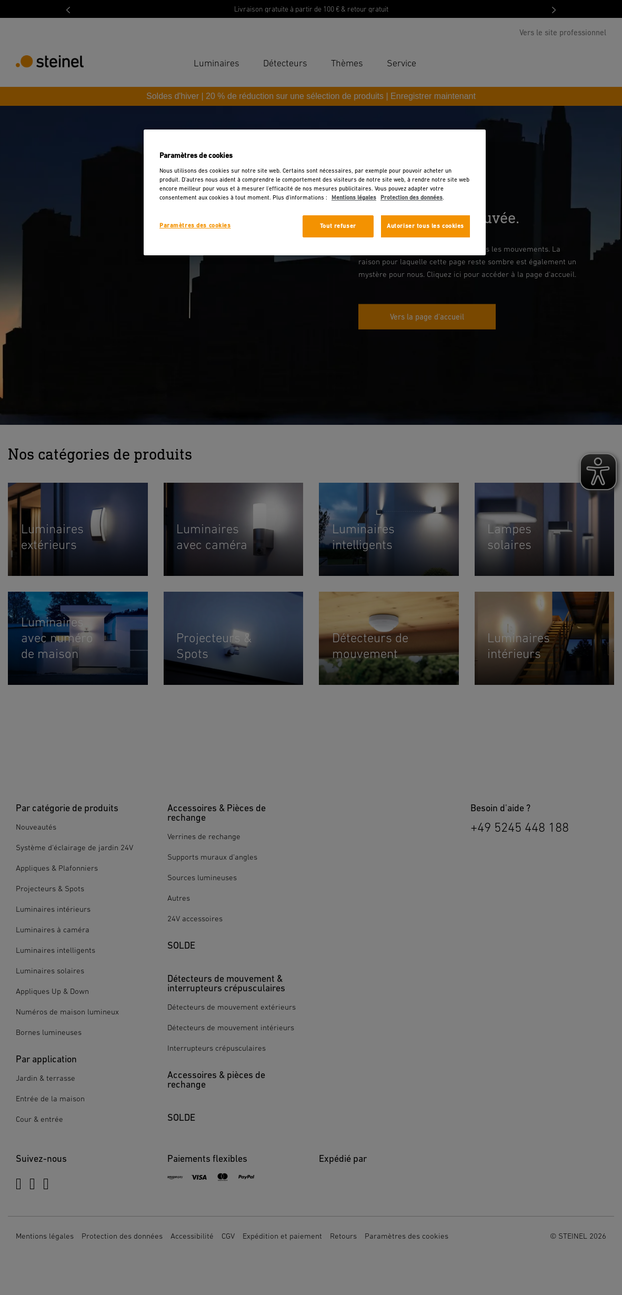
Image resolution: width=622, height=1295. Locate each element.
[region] (315, 192)
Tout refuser (338, 226)
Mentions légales (354, 197)
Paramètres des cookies (195, 225)
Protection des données (411, 197)
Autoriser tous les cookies (425, 226)
